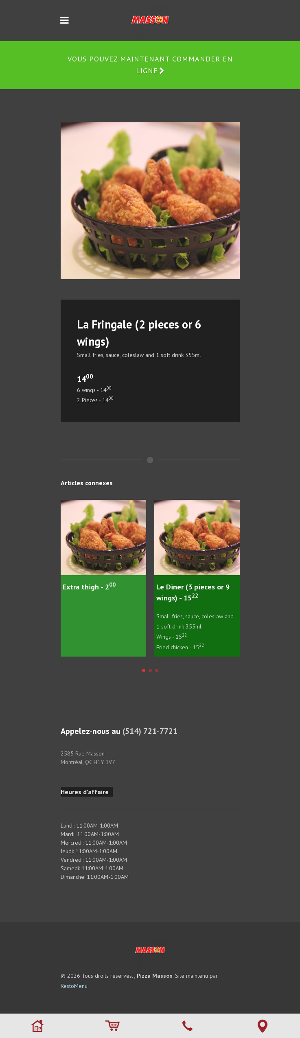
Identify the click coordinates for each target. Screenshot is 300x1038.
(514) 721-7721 (150, 731)
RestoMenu (74, 986)
